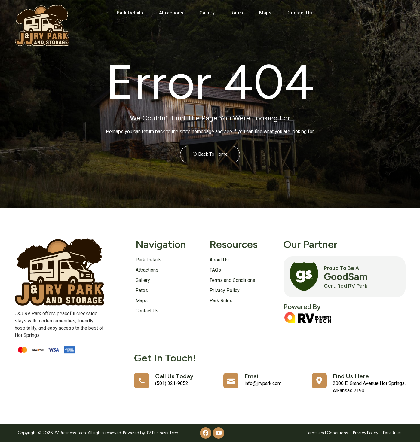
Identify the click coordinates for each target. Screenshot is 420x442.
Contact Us (299, 13)
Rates (237, 13)
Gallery (207, 13)
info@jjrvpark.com (262, 383)
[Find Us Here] (319, 380)
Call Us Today (174, 376)
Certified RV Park (345, 285)
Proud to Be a (341, 268)
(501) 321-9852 (171, 383)
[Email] (230, 380)
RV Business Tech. (162, 432)
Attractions (171, 13)
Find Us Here (351, 376)
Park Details (130, 13)
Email (252, 376)
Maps (265, 13)
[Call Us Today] (141, 380)
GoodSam (346, 276)
